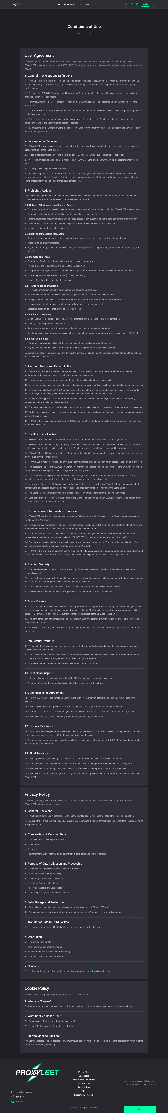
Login (145, 4)
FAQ (58, 4)
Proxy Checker (70, 4)
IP (81, 4)
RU (154, 4)
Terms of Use (84, 1083)
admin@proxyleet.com (100, 971)
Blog (87, 4)
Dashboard (84, 1076)
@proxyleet (17, 1097)
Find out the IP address (84, 1079)
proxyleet (79, 33)
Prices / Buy (84, 1072)
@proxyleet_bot (19, 1101)
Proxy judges (84, 1087)
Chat (140, 1109)
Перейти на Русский (84, 1095)
